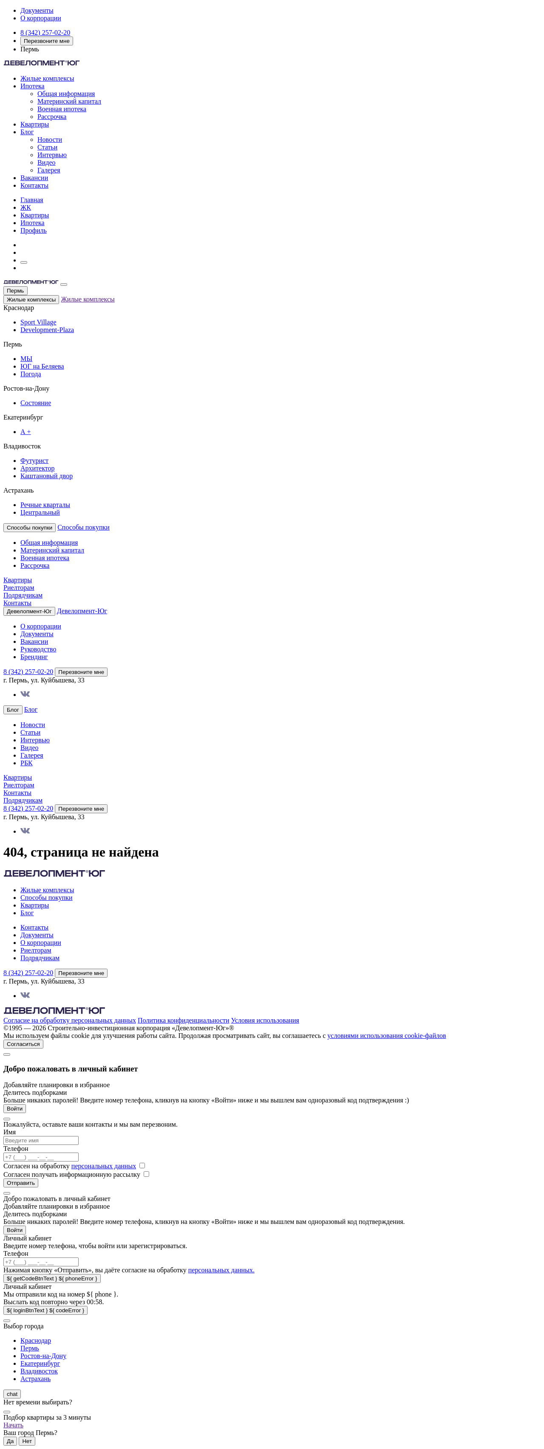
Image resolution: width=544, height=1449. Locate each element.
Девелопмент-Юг (82, 611)
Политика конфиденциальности (184, 1020)
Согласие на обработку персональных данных (69, 1020)
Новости (49, 139)
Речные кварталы (45, 504)
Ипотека (32, 86)
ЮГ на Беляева (42, 366)
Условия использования (265, 1020)
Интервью (52, 154)
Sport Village (38, 322)
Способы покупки (83, 527)
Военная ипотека (61, 109)
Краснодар (35, 1340)
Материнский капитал (69, 101)
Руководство (38, 649)
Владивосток (39, 1371)
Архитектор (37, 468)
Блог (27, 131)
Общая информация (66, 93)
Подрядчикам (22, 595)
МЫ (26, 358)
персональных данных (103, 1166)
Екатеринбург (40, 1363)
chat (12, 1394)
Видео (46, 162)
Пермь (15, 291)
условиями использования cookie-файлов (386, 1035)
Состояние (35, 402)
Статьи (47, 147)
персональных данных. (221, 1270)
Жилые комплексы (47, 78)
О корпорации (40, 18)
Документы (37, 10)
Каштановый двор (46, 475)
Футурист (34, 460)
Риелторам (18, 587)
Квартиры (34, 124)
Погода (30, 374)
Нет (27, 1441)
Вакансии (34, 177)
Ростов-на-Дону (43, 1355)
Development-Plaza (47, 329)
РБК (26, 763)
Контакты (34, 185)
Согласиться (23, 1044)
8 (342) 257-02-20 (45, 32)
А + (25, 431)
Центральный (40, 512)
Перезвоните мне (47, 41)
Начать (13, 1425)
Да (10, 1441)
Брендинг (34, 656)
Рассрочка (51, 116)
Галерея (48, 170)
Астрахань (35, 1378)
